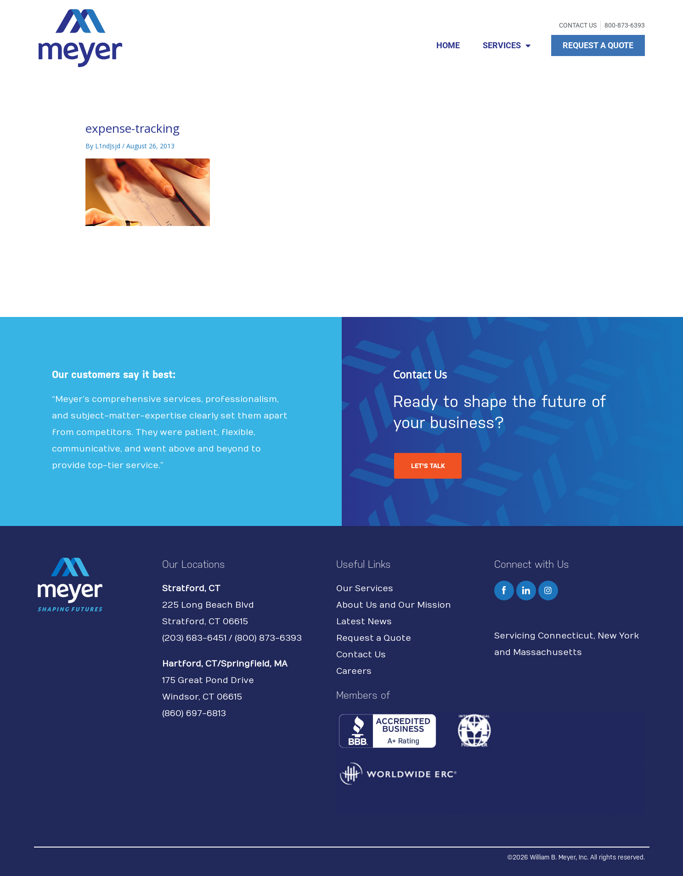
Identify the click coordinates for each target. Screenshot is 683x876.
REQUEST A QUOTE (598, 45)
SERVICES (507, 45)
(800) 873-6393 (268, 638)
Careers (354, 671)
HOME (448, 45)
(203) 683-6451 (194, 638)
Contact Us (361, 655)
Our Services (364, 588)
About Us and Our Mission (393, 605)
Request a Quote (373, 638)
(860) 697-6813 (194, 713)
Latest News (364, 622)
